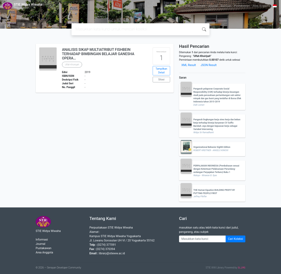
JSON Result (208, 65)
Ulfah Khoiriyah (72, 64)
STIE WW (184, 6)
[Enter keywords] (202, 239)
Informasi (199, 6)
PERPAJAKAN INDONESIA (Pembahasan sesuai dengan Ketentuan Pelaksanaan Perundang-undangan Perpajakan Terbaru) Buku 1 (216, 168)
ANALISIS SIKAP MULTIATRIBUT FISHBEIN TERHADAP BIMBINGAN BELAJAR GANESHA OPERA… (98, 53)
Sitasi (161, 79)
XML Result (188, 65)
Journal (213, 6)
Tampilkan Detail (161, 70)
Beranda (170, 6)
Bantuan (226, 6)
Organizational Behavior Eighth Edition (211, 147)
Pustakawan (242, 6)
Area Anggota (261, 6)
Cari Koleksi (235, 239)
